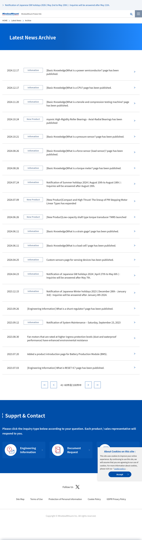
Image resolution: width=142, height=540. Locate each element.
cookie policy (119, 468)
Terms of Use (36, 499)
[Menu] (138, 13)
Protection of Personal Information (65, 499)
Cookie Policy (94, 499)
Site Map (20, 499)
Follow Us (71, 487)
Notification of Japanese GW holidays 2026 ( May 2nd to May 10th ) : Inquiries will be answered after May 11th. (57, 5)
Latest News (16, 20)
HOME (4, 20)
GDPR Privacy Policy (116, 499)
